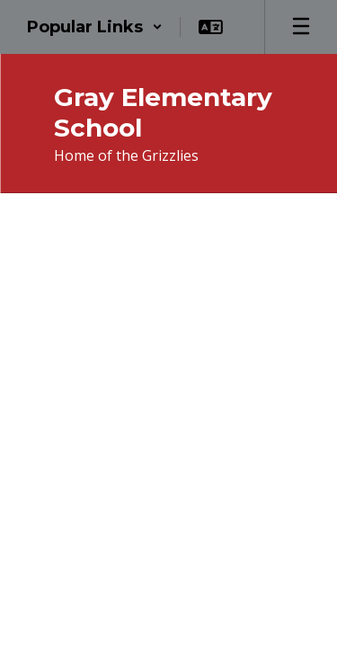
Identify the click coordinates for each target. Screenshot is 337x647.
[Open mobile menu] (301, 27)
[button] (95, 27)
